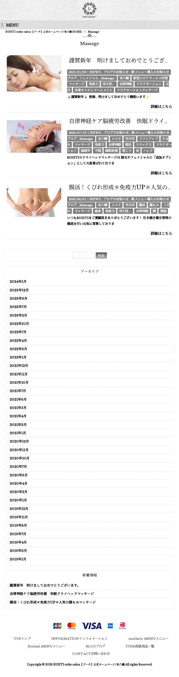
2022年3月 (18, 349)
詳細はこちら (161, 106)
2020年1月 (18, 500)
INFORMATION (79, 638)
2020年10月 (19, 458)
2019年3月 (18, 551)
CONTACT (91, 653)
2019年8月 (18, 526)
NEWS (95, 72)
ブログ (72, 78)
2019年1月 (18, 559)
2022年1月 (18, 357)
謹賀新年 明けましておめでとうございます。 (45, 585)
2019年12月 (19, 509)
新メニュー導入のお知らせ (150, 72)
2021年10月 (19, 383)
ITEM (140, 646)
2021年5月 (18, 408)
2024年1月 (18, 282)
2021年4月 (18, 416)
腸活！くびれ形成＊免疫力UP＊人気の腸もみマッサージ (53, 602)
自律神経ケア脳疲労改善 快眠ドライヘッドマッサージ (52, 594)
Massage (107, 78)
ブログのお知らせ (116, 72)
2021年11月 (19, 374)
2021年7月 (18, 391)
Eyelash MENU (46, 646)
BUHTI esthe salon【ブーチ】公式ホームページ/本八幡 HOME (43, 31)
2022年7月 (18, 332)
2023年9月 (18, 299)
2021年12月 (19, 366)
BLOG (95, 646)
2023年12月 (19, 290)
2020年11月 (19, 450)
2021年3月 (18, 425)
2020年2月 (18, 492)
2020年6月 (19, 475)
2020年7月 (18, 467)
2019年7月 (18, 534)
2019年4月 (18, 542)
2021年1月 (18, 433)
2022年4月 (18, 341)
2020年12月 (19, 441)
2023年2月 (18, 315)
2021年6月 (18, 400)
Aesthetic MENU (148, 638)
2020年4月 (18, 484)
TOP (22, 638)
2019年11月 (19, 517)
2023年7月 (18, 307)
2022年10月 (19, 324)
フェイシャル (88, 78)
